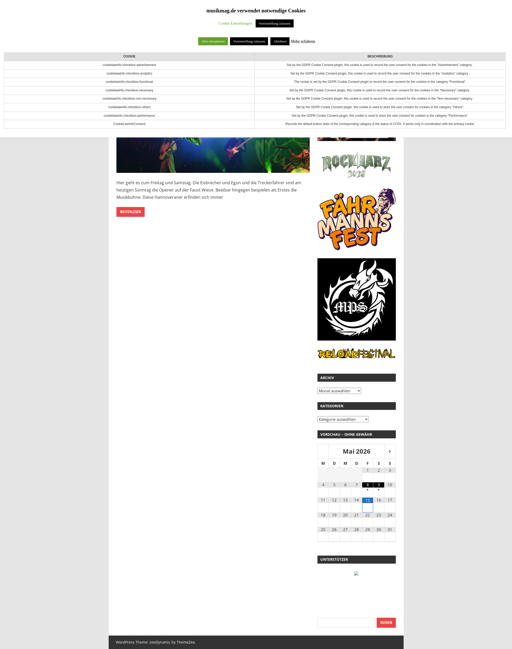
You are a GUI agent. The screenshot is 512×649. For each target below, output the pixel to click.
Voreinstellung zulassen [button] (275, 23)
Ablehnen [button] (280, 41)
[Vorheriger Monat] (323, 451)
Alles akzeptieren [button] (213, 41)
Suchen (386, 622)
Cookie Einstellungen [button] (235, 23)
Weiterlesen (130, 212)
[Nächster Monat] (389, 451)
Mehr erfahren (303, 41)
